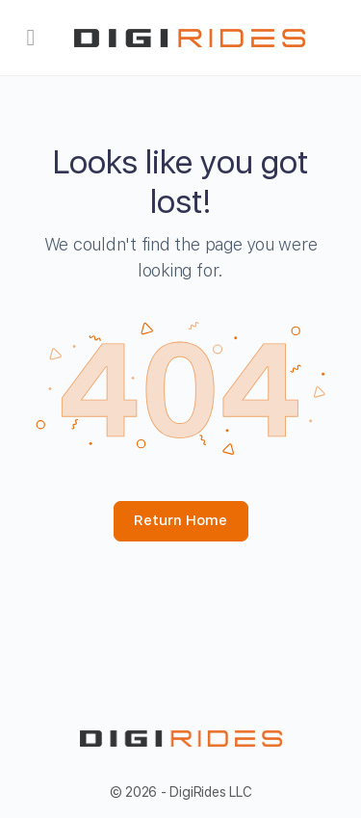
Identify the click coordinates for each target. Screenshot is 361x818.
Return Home (180, 520)
